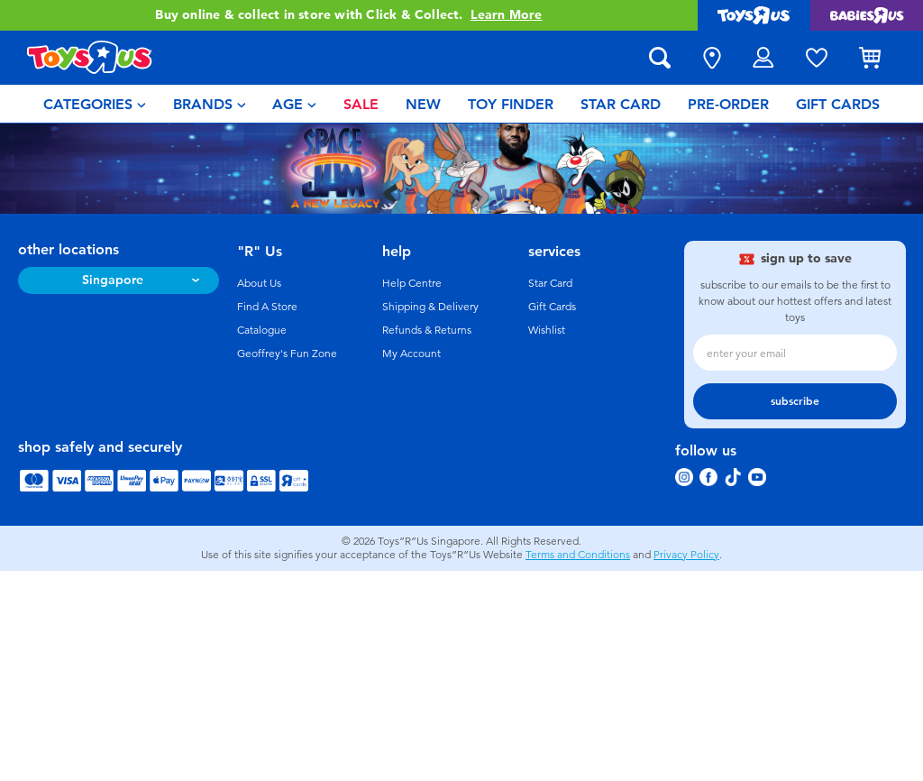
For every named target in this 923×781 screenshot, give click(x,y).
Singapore (112, 280)
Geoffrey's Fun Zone (287, 353)
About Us (259, 283)
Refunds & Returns (426, 330)
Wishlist (546, 330)
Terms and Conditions (577, 554)
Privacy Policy (686, 554)
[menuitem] (95, 104)
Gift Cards (552, 306)
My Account (411, 353)
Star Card (550, 283)
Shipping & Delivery (430, 306)
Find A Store (267, 306)
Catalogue (262, 330)
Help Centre (412, 283)
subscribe (795, 401)
